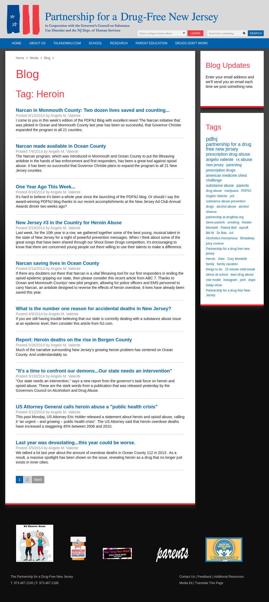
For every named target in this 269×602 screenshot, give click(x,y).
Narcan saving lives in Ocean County (57, 263)
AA (231, 233)
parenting (234, 165)
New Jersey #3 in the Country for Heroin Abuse (69, 222)
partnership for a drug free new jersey (228, 147)
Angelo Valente (216, 196)
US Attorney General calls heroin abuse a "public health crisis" (87, 406)
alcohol (244, 206)
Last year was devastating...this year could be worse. (75, 442)
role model (213, 280)
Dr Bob (222, 233)
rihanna (211, 212)
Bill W (210, 233)
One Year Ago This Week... (45, 186)
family (210, 264)
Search (256, 33)
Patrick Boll (229, 228)
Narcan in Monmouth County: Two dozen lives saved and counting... (93, 110)
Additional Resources (229, 577)
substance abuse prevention (226, 201)
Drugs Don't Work (191, 43)
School (95, 43)
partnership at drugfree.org (224, 217)
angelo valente (219, 159)
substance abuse (220, 185)
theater (247, 222)
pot (232, 196)
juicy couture (215, 243)
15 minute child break (240, 269)
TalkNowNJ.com (67, 43)
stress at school (217, 274)
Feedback (205, 577)
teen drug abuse (241, 274)
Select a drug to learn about (155, 33)
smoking (233, 222)
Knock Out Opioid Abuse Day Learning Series (223, 549)
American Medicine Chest (78, 549)
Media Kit (186, 583)
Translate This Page (209, 583)
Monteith (212, 228)
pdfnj (211, 139)
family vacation (227, 264)
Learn (195, 33)
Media (34, 58)
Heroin (210, 259)
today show (214, 285)
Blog (47, 58)
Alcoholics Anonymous (222, 238)
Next (38, 479)
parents (243, 185)
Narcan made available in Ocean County (61, 146)
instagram (230, 280)
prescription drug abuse (228, 154)
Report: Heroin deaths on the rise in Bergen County (74, 339)
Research (119, 43)
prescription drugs (220, 170)
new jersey (215, 165)
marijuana (231, 191)
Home (16, 43)
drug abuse (214, 191)
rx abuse (244, 159)
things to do (214, 269)
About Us (37, 43)
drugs (210, 206)
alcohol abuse (226, 206)
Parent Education (151, 43)
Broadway (247, 238)
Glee (221, 259)
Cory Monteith (237, 259)
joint (243, 280)
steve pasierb (215, 222)
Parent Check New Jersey (172, 555)
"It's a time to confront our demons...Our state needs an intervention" (94, 371)
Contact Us (187, 577)
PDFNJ (246, 191)
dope (252, 280)
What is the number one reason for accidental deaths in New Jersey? (93, 308)
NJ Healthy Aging (34, 543)
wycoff (243, 228)
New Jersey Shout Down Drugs (121, 555)
